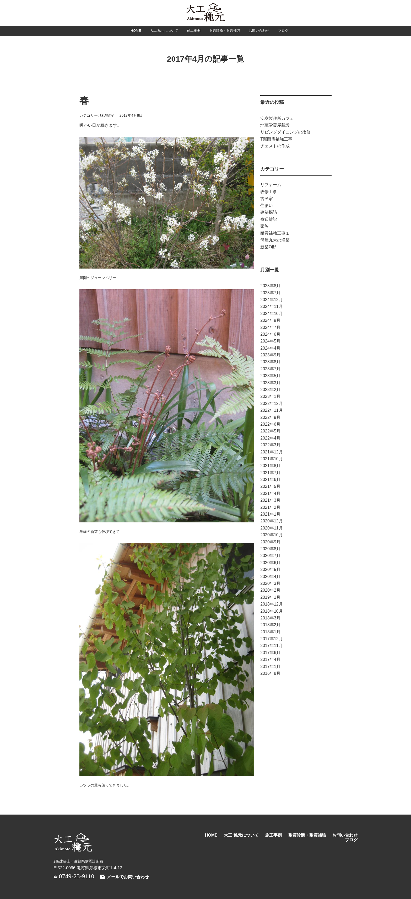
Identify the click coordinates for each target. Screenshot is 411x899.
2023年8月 (270, 362)
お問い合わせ (267, 31)
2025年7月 (270, 293)
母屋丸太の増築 (275, 240)
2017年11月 (271, 646)
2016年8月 (270, 673)
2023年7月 (270, 369)
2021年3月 (270, 500)
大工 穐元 (205, 12)
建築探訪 (268, 213)
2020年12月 (271, 521)
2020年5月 (270, 570)
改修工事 (268, 192)
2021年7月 (270, 473)
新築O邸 (268, 247)
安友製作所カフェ (277, 118)
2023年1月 (270, 396)
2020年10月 (271, 535)
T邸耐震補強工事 (276, 139)
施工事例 (190, 31)
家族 (264, 226)
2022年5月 (270, 431)
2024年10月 (271, 314)
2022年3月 (270, 445)
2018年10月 (271, 611)
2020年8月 (270, 549)
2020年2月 (270, 590)
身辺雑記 (107, 116)
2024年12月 (271, 300)
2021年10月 (271, 459)
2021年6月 (270, 480)
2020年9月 (270, 542)
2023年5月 (270, 376)
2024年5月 (270, 341)
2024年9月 (270, 320)
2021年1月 (270, 514)
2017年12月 (271, 639)
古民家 (266, 199)
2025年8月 (270, 286)
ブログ (295, 31)
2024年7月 (270, 327)
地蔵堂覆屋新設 (275, 125)
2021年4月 (270, 493)
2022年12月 (271, 404)
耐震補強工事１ (275, 233)
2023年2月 (270, 390)
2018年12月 (271, 604)
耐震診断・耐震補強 (227, 31)
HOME (123, 31)
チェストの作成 (275, 146)
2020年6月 (270, 563)
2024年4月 (270, 348)
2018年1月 (270, 632)
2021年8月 (270, 466)
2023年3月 (270, 383)
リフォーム (270, 185)
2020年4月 (270, 577)
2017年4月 (270, 659)
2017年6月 (270, 653)
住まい (266, 206)
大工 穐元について (156, 31)
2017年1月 (270, 667)
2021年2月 (270, 507)
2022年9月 (270, 417)
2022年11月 (271, 410)
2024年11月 (271, 306)
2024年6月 (270, 334)
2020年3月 (270, 583)
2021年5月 (270, 487)
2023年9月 (270, 355)
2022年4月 (270, 438)
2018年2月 (270, 625)
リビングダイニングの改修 (285, 132)
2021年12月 (271, 452)
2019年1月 (270, 597)
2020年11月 (271, 528)
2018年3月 (270, 618)
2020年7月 (270, 556)
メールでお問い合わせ (124, 877)
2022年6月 (270, 424)
